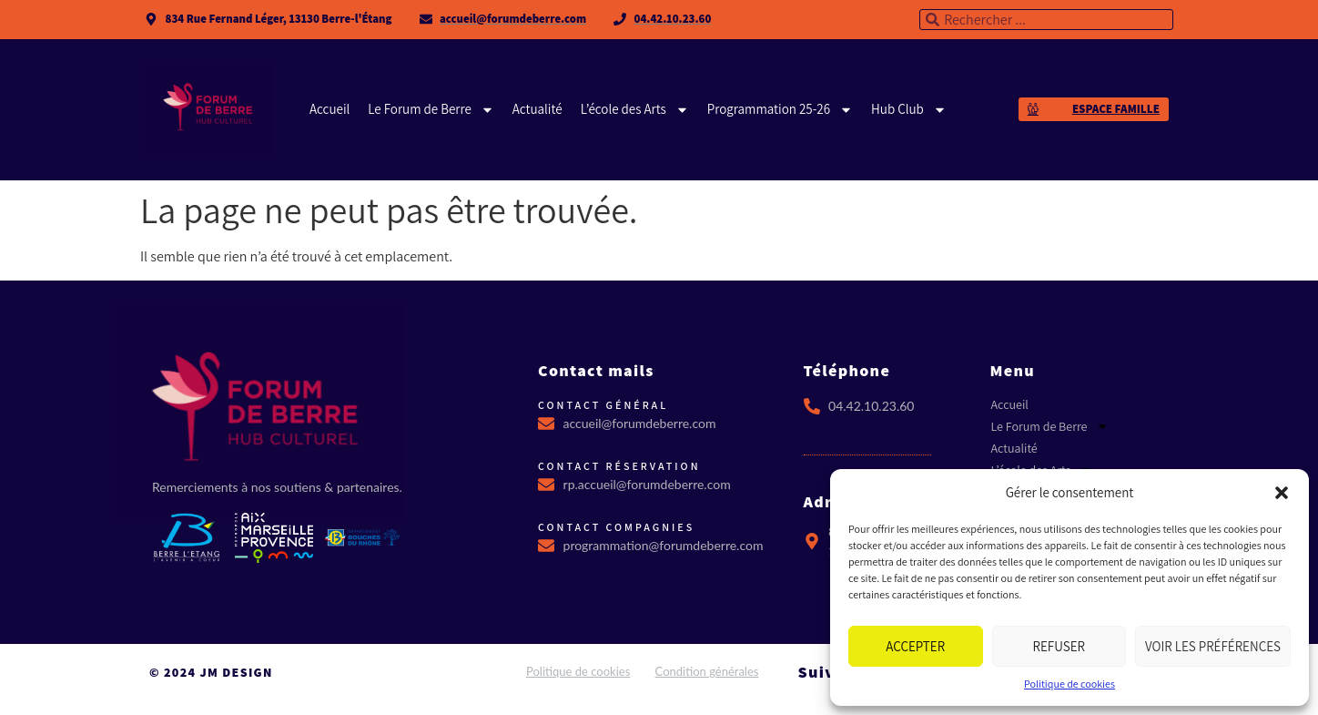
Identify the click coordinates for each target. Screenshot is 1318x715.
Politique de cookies (1069, 683)
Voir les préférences (1213, 646)
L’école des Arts (635, 109)
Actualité (537, 108)
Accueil (329, 108)
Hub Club (909, 109)
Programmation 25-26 (780, 109)
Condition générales (707, 671)
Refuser (1059, 646)
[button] (1281, 493)
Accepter (915, 646)
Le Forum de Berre (431, 109)
